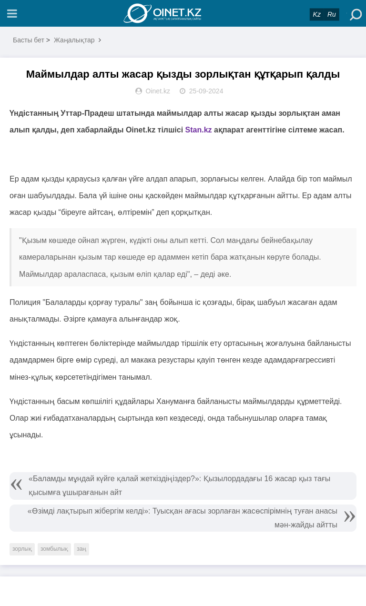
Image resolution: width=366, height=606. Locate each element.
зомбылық (54, 548)
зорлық (22, 548)
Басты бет (28, 40)
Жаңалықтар (74, 40)
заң (81, 548)
